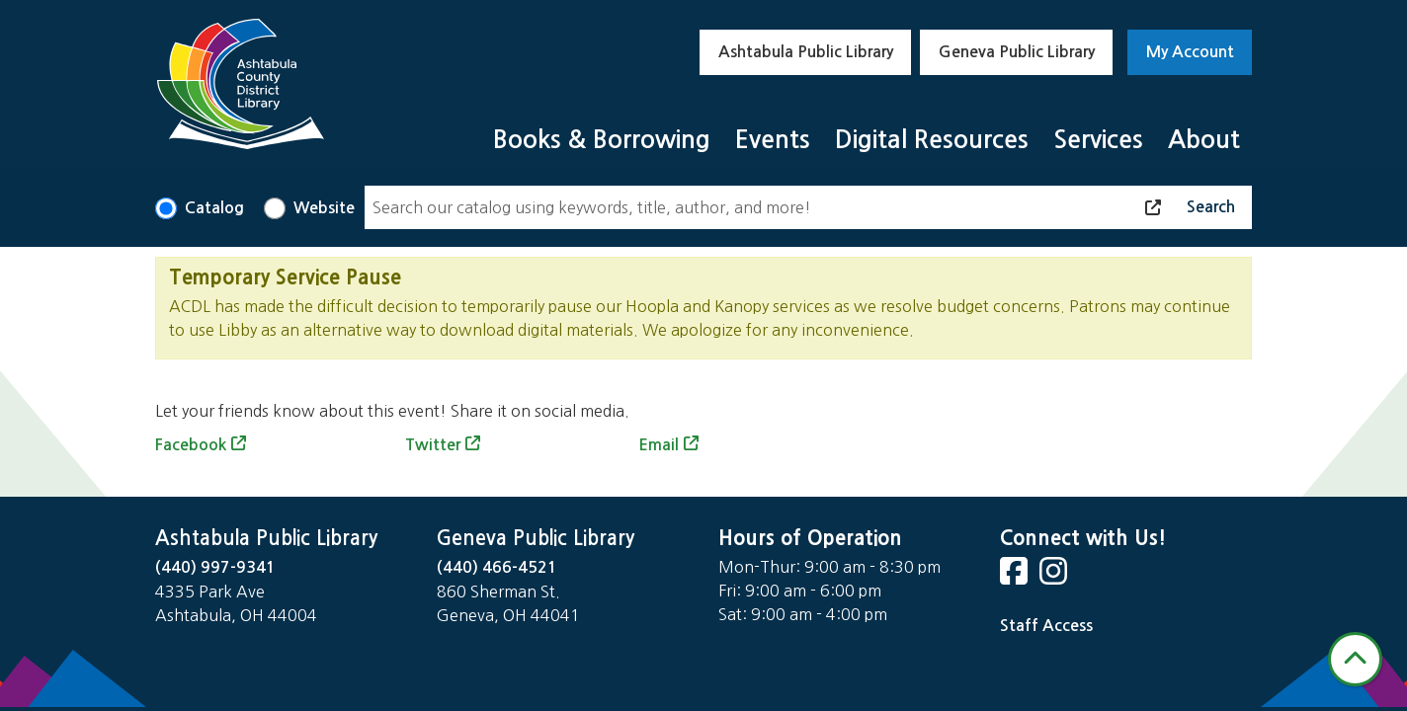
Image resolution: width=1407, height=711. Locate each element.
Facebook (190, 444)
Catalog (214, 207)
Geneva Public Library (1017, 51)
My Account (1190, 51)
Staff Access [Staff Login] (1046, 625)
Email (658, 444)
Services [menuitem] (1098, 139)
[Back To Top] (1355, 659)
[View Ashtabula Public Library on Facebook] (1016, 577)
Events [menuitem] (772, 139)
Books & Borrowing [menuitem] (601, 139)
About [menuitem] (1204, 139)
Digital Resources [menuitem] (932, 139)
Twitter (432, 444)
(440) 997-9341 (215, 567)
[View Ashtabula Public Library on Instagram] (1055, 577)
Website (324, 207)
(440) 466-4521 (497, 567)
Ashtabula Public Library (805, 51)
